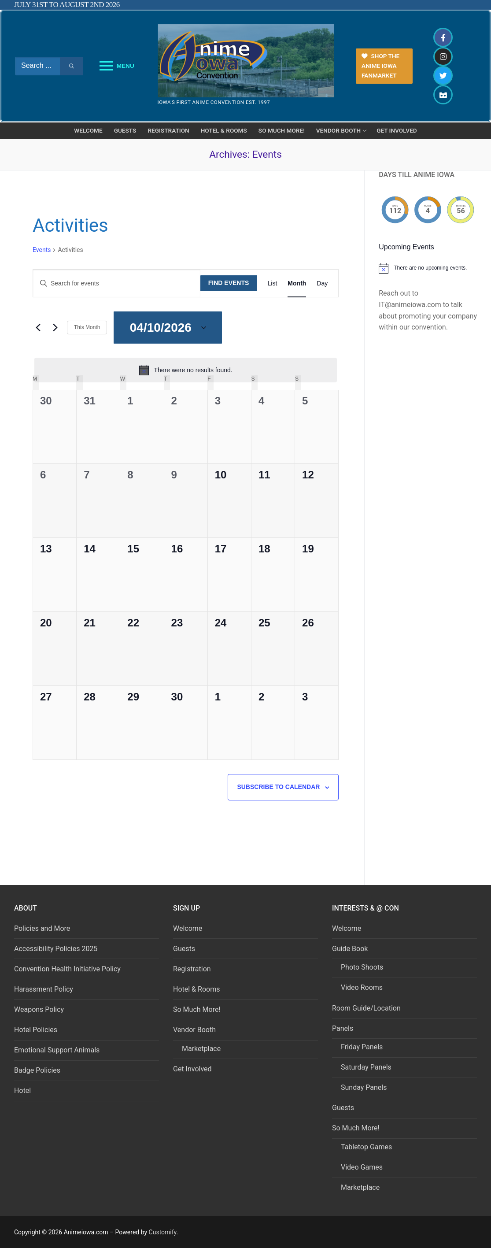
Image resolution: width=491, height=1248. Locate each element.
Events (42, 249)
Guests (184, 948)
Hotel (22, 1090)
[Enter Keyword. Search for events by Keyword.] (116, 283)
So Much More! (197, 1009)
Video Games (362, 1167)
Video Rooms (362, 987)
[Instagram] (442, 56)
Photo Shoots (362, 967)
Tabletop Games (366, 1147)
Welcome (187, 928)
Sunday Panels (364, 1087)
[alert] (185, 370)
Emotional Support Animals (57, 1050)
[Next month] (55, 327)
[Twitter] (442, 75)
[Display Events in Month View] (297, 283)
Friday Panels (362, 1047)
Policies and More (42, 928)
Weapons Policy (39, 1009)
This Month (87, 327)
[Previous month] (38, 327)
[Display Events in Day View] (322, 283)
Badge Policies (37, 1070)
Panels (343, 1028)
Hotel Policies (35, 1030)
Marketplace (201, 1048)
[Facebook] (442, 37)
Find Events (228, 282)
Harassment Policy (43, 989)
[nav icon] (117, 66)
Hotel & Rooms (196, 989)
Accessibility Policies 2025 (55, 948)
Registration (192, 969)
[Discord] (442, 94)
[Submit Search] (71, 66)
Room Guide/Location (366, 1008)
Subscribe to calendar (278, 786)
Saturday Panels (366, 1067)
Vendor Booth (195, 1030)
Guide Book (350, 948)
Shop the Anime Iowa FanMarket (380, 65)
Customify (163, 1232)
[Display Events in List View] (272, 283)
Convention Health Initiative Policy (67, 969)
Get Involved (192, 1069)
